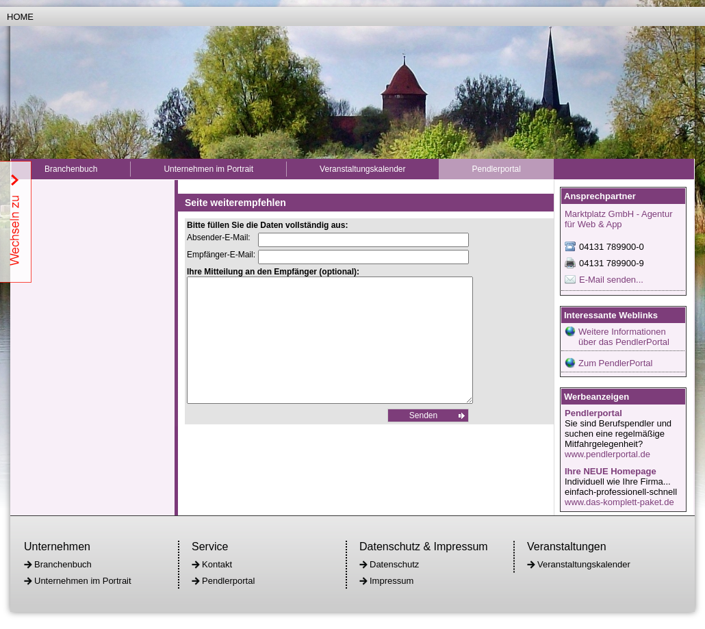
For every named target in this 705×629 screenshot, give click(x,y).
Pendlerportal (496, 169)
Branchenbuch (70, 169)
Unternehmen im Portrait (208, 169)
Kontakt (217, 564)
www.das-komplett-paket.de (619, 502)
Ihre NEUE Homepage (610, 471)
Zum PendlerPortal (615, 363)
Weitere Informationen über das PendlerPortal (623, 336)
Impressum (391, 581)
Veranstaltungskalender (362, 169)
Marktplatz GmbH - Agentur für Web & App (619, 219)
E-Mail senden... (611, 279)
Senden (423, 440)
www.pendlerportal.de (607, 454)
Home (20, 17)
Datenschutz (394, 564)
